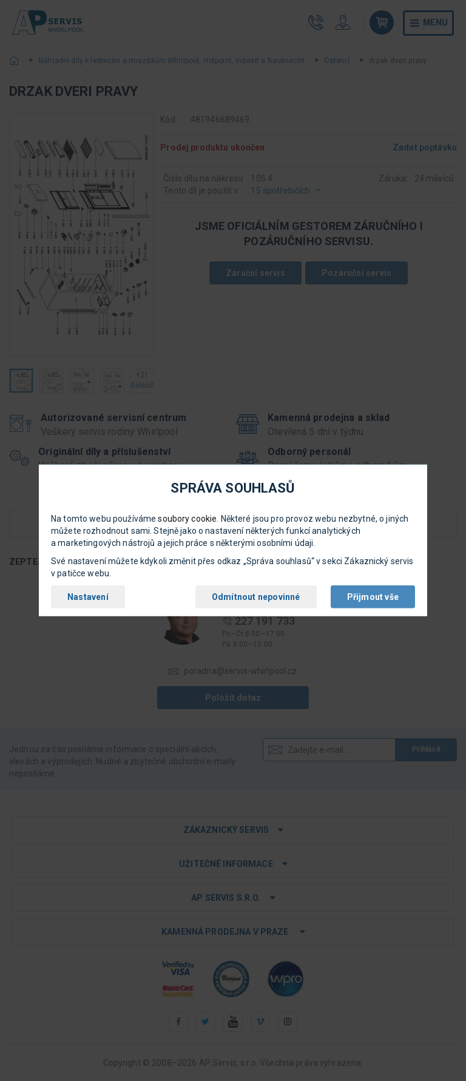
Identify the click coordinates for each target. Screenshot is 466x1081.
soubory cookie (187, 519)
